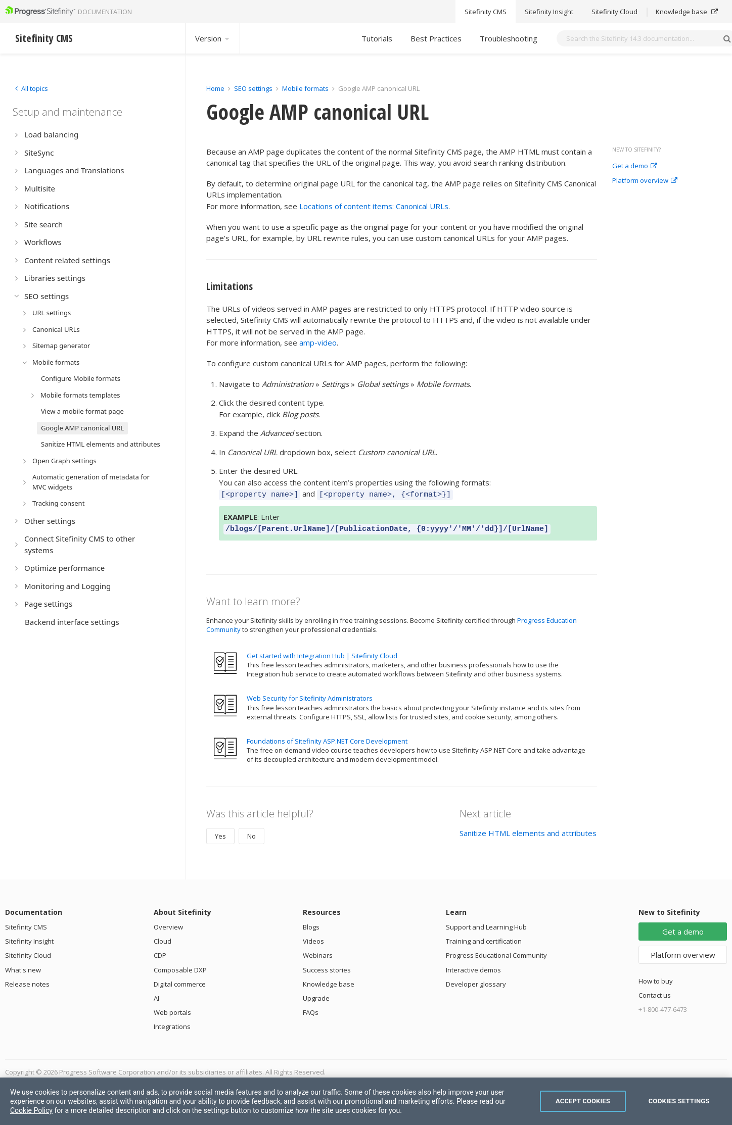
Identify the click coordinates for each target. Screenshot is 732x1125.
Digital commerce (180, 981)
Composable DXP (180, 966)
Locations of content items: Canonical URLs (373, 206)
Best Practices (436, 38)
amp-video (318, 342)
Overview (168, 923)
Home (215, 88)
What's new (23, 966)
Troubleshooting (508, 38)
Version (213, 38)
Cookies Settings (679, 1101)
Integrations (172, 1023)
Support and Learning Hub (486, 923)
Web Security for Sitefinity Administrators (310, 695)
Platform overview (644, 181)
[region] (366, 1101)
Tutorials (376, 38)
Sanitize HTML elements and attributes (528, 830)
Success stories (327, 966)
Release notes (27, 981)
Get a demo (634, 166)
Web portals (172, 1009)
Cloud (162, 938)
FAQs (310, 1009)
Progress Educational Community (496, 952)
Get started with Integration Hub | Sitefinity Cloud (322, 652)
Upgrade (316, 995)
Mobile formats (305, 88)
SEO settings (253, 88)
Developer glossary (476, 981)
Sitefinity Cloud (28, 952)
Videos (313, 938)
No (251, 833)
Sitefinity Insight (29, 938)
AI (156, 995)
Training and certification (484, 938)
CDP (160, 952)
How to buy (655, 978)
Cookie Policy (31, 1110)
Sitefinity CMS (26, 923)
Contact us (654, 992)
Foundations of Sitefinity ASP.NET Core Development (327, 738)
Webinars (318, 952)
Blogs (311, 923)
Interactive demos (473, 966)
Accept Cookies (583, 1101)
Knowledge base (328, 981)
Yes (220, 833)
